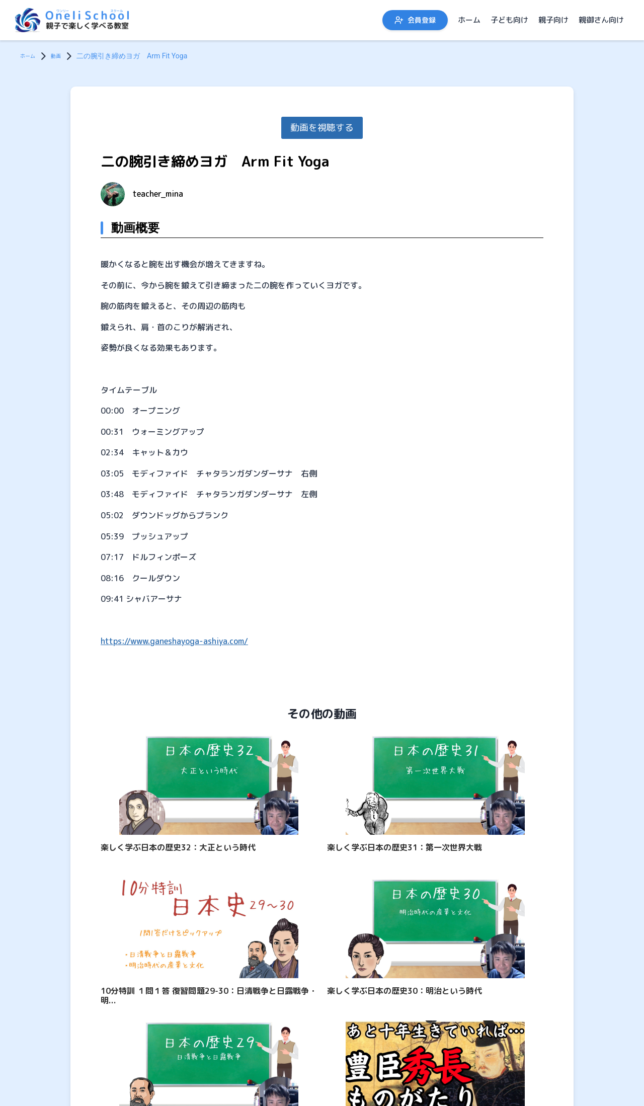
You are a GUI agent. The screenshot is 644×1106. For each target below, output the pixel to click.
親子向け (553, 20)
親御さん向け (601, 20)
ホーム (469, 20)
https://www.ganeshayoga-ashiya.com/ (174, 641)
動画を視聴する (322, 127)
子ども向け (509, 20)
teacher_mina (158, 193)
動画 (64, 55)
